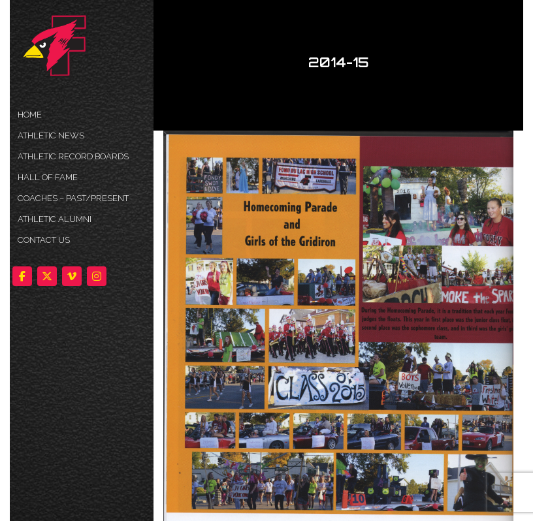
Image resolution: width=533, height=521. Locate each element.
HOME (30, 114)
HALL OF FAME (48, 177)
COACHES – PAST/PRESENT (73, 198)
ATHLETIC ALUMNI (54, 219)
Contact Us (44, 240)
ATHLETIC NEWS (51, 135)
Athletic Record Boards (73, 156)
